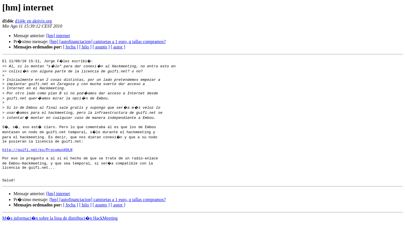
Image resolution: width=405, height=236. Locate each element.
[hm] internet (58, 35)
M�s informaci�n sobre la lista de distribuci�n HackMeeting (60, 230)
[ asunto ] (101, 46)
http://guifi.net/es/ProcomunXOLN (37, 157)
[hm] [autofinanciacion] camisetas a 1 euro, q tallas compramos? (108, 41)
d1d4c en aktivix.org (33, 21)
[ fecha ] (70, 46)
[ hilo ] (85, 46)
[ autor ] (118, 46)
